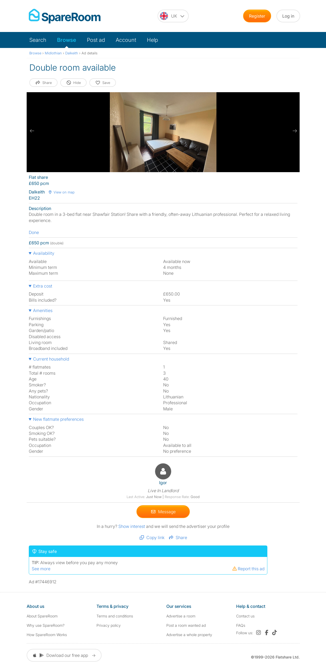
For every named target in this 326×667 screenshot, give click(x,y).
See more (41, 568)
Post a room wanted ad (186, 625)
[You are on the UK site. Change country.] (173, 16)
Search (37, 40)
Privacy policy (108, 625)
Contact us (245, 615)
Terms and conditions (114, 615)
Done (34, 232)
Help (152, 40)
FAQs (240, 625)
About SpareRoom (42, 615)
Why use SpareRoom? (46, 625)
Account (126, 40)
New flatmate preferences (58, 419)
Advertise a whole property (189, 634)
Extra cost (42, 286)
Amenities (43, 310)
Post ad (96, 40)
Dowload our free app (64, 655)
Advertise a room (180, 615)
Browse (66, 40)
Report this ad (248, 568)
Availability (43, 253)
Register (257, 16)
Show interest (132, 526)
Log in (288, 16)
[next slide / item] (294, 131)
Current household (51, 359)
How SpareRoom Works (47, 634)
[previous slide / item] (32, 131)
